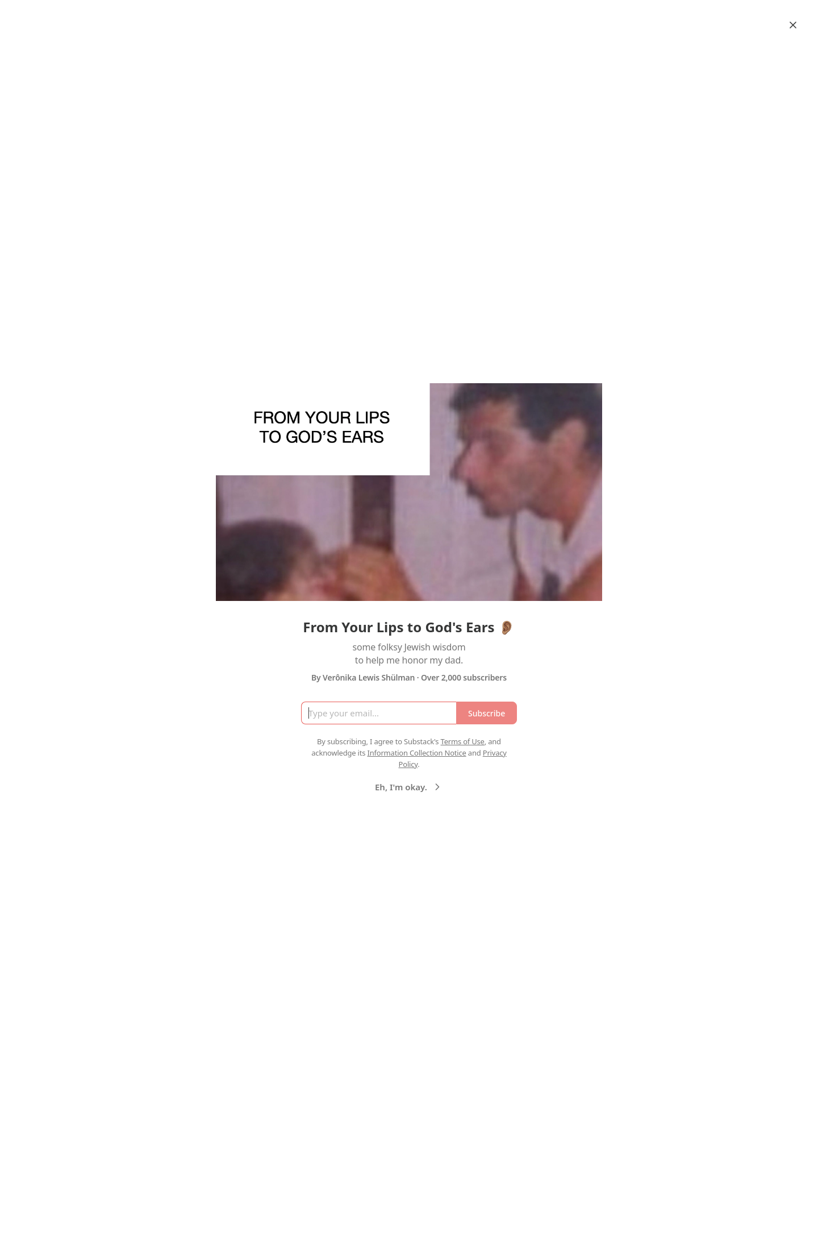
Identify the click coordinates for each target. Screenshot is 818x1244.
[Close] (793, 25)
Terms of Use (463, 741)
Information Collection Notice (416, 753)
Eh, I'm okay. (409, 787)
